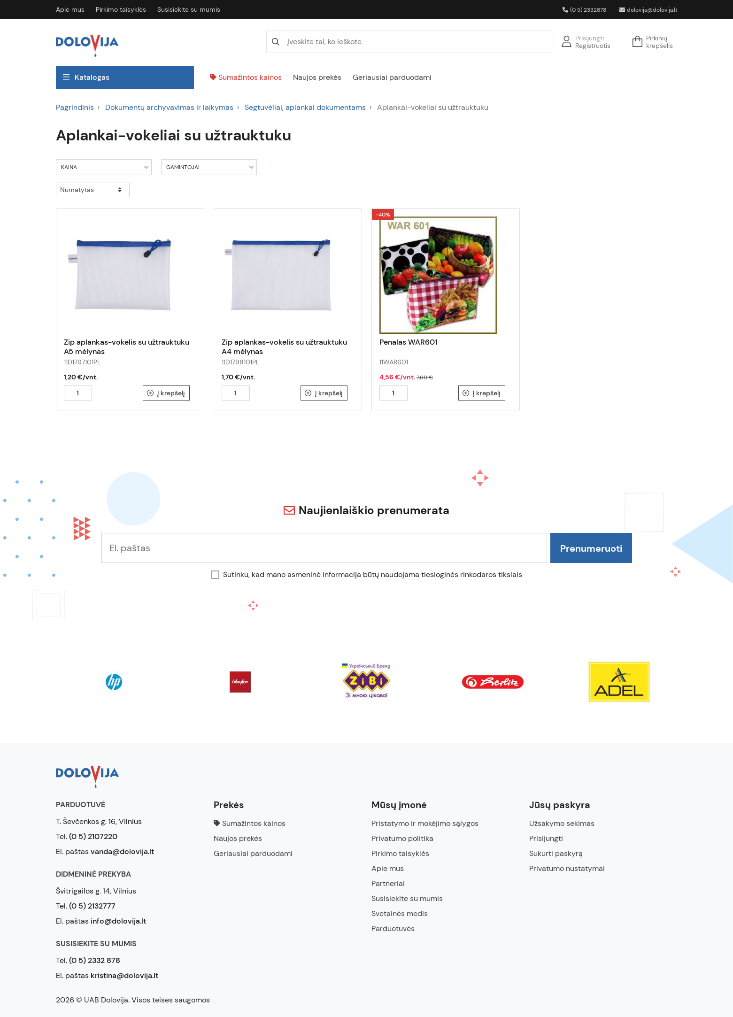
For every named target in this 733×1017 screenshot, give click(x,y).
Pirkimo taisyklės (121, 9)
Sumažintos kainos (246, 77)
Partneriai (388, 883)
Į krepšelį (166, 393)
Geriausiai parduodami (392, 77)
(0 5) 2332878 (584, 10)
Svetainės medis (399, 913)
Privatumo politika (402, 838)
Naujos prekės (317, 77)
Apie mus (70, 9)
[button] (656, 41)
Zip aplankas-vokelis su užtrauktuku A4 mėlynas (284, 346)
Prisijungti (589, 38)
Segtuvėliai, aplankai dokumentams (305, 107)
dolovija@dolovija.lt (648, 10)
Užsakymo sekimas (561, 823)
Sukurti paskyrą (556, 853)
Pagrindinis (75, 107)
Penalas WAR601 (408, 342)
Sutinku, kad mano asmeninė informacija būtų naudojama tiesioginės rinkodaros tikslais (372, 574)
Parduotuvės (393, 928)
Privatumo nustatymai (567, 868)
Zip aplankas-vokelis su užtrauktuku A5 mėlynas (126, 346)
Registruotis (592, 45)
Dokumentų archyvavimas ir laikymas (169, 107)
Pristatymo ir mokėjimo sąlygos (424, 823)
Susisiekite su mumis (188, 9)
